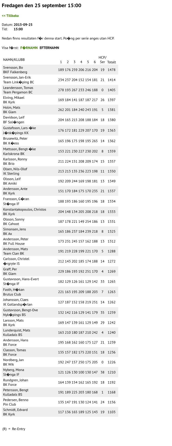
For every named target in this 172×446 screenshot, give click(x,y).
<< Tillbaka (10, 15)
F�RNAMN (29, 47)
